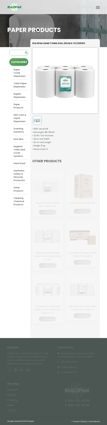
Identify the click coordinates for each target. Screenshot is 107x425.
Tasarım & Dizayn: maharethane (86, 421)
